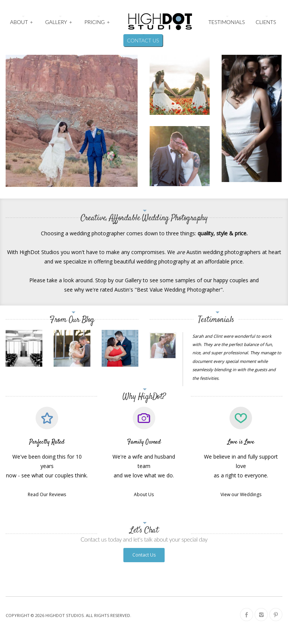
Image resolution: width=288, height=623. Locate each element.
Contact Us (143, 40)
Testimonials (226, 22)
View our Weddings (240, 494)
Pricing (97, 21)
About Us (144, 494)
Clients (266, 22)
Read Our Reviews (47, 494)
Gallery (59, 21)
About (22, 21)
